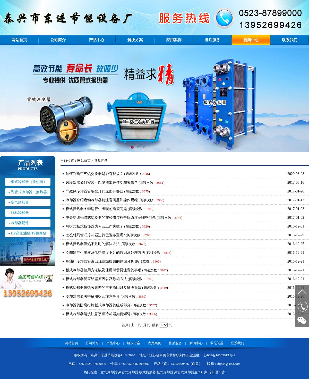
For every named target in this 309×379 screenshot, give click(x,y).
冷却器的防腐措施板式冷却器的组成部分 (98, 305)
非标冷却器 (20, 213)
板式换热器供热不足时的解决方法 (93, 244)
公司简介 (58, 40)
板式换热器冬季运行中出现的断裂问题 (96, 209)
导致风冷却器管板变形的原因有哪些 (94, 191)
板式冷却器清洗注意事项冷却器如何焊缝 (98, 314)
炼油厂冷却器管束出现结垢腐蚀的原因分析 (100, 261)
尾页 (146, 325)
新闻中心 (251, 40)
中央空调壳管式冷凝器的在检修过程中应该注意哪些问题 (111, 218)
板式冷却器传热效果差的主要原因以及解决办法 (103, 288)
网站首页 (19, 40)
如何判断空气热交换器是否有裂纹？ (94, 174)
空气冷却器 (20, 202)
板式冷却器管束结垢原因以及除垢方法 (96, 279)
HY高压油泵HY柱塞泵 (28, 233)
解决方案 (135, 40)
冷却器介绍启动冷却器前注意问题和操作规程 (102, 200)
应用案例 (174, 40)
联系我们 (289, 40)
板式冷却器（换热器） (29, 182)
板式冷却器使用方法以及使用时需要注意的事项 (103, 270)
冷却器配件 (20, 223)
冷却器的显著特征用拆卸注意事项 (93, 296)
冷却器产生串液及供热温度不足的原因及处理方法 (105, 253)
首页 (125, 325)
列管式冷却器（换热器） (30, 192)
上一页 (136, 325)
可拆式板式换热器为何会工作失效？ (94, 226)
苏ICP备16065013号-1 (219, 355)
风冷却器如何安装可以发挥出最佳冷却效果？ (102, 182)
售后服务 (212, 40)
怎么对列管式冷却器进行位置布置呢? (95, 235)
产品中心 (96, 40)
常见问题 (217, 343)
